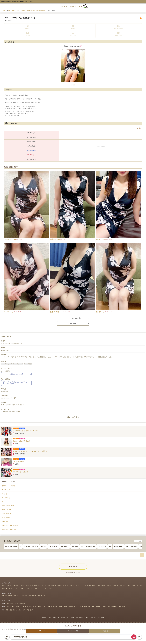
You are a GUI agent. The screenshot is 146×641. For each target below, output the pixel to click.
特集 (3, 595)
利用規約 (44, 617)
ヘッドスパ (44, 585)
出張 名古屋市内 (11, 603)
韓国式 (134, 585)
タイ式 (130, 585)
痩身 (90, 585)
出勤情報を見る (73, 323)
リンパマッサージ (6, 364)
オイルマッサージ (18, 364)
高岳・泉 (7, 494)
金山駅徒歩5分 (5, 391)
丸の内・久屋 (8, 490)
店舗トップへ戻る (73, 417)
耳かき (66, 585)
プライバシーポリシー (53, 617)
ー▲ (142, 555)
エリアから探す (138, 541)
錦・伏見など (8, 498)
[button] (72, 85)
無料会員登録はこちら (73, 572)
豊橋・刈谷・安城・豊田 (11, 529)
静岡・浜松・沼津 (28, 610)
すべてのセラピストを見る (73, 318)
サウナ (13, 588)
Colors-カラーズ (18, 461)
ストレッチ (37, 585)
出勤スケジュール (118, 27)
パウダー (40, 588)
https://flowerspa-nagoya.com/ (11, 411)
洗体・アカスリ (48, 588)
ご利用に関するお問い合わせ (37, 595)
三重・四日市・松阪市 (16, 610)
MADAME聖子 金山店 (20, 472)
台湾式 (3, 588)
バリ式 (125, 585)
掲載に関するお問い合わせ (97, 617)
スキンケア (51, 585)
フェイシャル (84, 585)
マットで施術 (28, 364)
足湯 (31, 585)
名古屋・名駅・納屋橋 (11, 486)
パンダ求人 (25, 595)
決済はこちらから (16, 374)
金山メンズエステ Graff (21, 441)
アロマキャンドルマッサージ (103, 585)
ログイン (73, 566)
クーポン (27, 34)
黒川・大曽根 (8, 518)
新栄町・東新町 (9, 509)
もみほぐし (15, 585)
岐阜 (110, 546)
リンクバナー (70, 617)
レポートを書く (73, 631)
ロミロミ (119, 585)
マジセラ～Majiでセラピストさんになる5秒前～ (30, 451)
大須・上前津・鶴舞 (10, 506)
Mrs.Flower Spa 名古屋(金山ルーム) (20, 18)
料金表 (73, 27)
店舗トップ (27, 27)
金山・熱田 (8, 521)
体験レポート (118, 34)
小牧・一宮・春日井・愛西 (12, 525)
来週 (139, 128)
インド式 (139, 585)
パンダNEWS (8, 595)
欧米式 (8, 588)
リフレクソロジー (74, 585)
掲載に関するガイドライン (82, 617)
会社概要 (63, 617)
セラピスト (73, 34)
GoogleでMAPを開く (8, 398)
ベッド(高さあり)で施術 (30, 588)
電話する (105, 631)
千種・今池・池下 (10, 514)
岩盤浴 (114, 585)
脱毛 (93, 585)
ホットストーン (59, 585)
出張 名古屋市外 (21, 603)
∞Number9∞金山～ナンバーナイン (25, 431)
